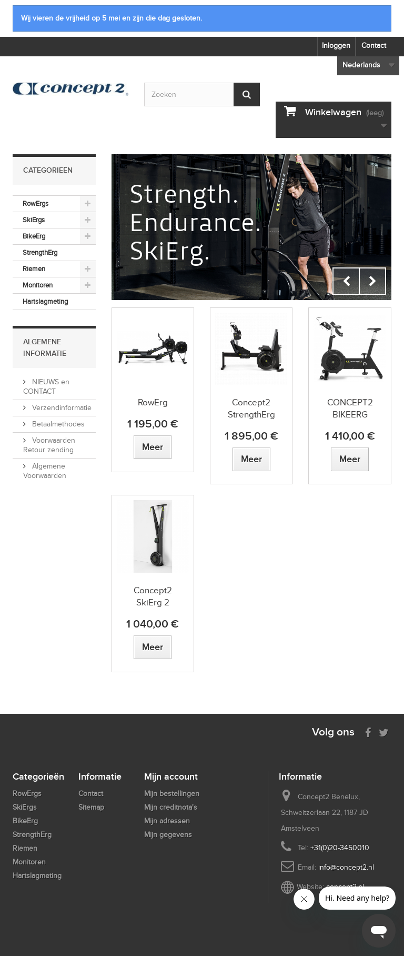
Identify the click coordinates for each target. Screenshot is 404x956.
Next (372, 281)
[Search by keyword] (202, 94)
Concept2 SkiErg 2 (153, 596)
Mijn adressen (167, 821)
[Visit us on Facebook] (368, 731)
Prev (346, 281)
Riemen (34, 269)
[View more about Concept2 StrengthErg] (251, 459)
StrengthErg (40, 252)
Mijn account (171, 776)
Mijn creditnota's (170, 807)
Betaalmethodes (57, 424)
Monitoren (38, 285)
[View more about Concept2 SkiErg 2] (152, 647)
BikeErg (34, 236)
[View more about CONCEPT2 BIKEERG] (350, 459)
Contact (373, 45)
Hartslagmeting (45, 301)
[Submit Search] (247, 94)
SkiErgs (34, 220)
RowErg (153, 402)
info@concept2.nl (346, 867)
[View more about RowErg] (152, 447)
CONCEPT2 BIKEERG (350, 408)
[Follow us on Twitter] (384, 731)
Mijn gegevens (168, 835)
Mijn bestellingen (171, 794)
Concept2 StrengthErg (251, 408)
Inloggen (336, 45)
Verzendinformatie (61, 408)
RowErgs (35, 203)
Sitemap (91, 807)
